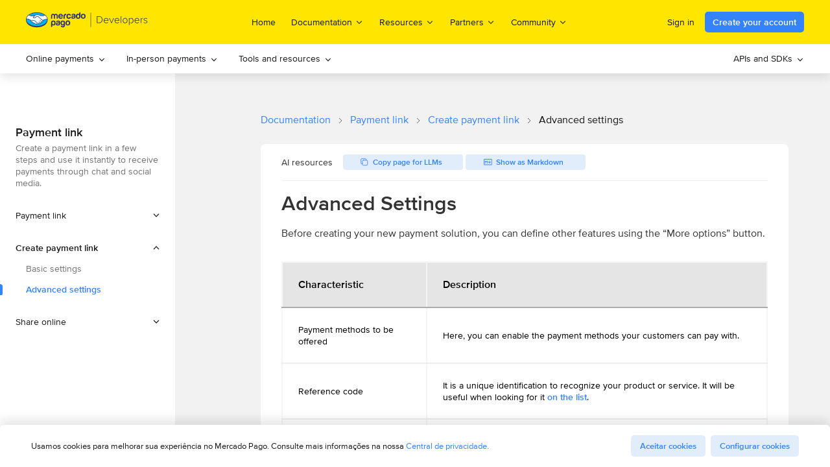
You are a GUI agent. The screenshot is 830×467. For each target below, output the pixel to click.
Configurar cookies (755, 446)
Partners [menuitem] (472, 22)
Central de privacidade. (447, 446)
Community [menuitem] (539, 22)
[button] (87, 248)
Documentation (296, 119)
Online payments (66, 58)
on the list (567, 396)
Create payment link (473, 119)
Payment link (379, 119)
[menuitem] (66, 59)
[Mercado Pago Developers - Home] (87, 22)
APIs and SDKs (768, 58)
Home (264, 22)
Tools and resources (285, 58)
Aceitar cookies (668, 446)
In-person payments (172, 58)
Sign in (680, 22)
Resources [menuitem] (406, 22)
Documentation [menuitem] (327, 22)
